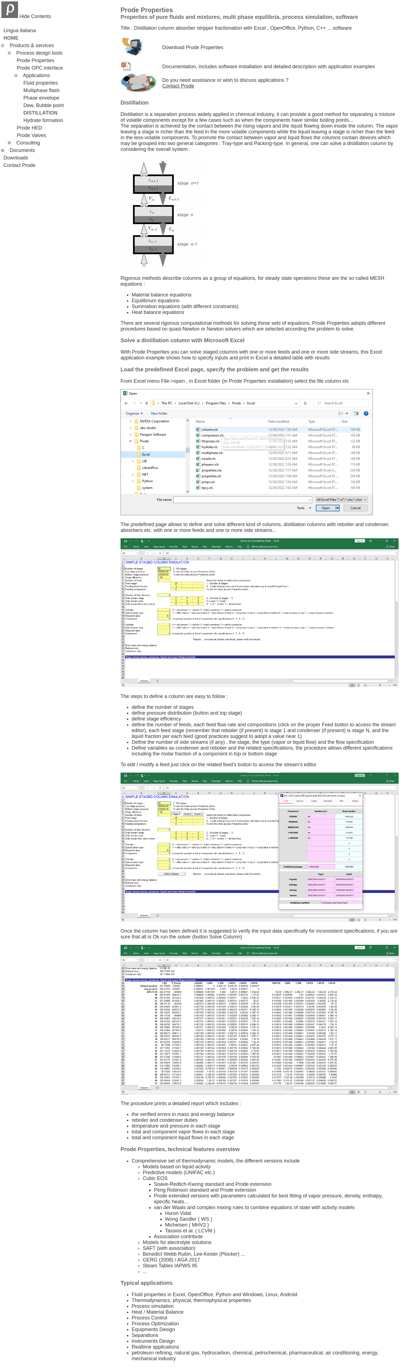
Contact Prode (20, 165)
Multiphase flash (41, 90)
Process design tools (39, 53)
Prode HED (29, 128)
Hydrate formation (43, 120)
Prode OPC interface (40, 68)
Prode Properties (35, 60)
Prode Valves (31, 135)
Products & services (32, 45)
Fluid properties (40, 83)
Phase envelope (41, 98)
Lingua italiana (20, 30)
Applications (36, 75)
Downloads (16, 158)
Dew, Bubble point (43, 105)
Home (11, 38)
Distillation (40, 113)
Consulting (28, 143)
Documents (22, 150)
